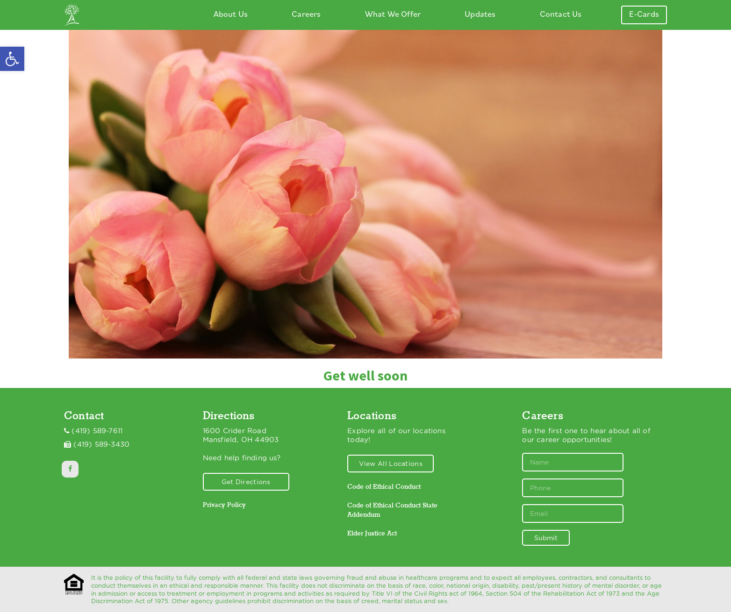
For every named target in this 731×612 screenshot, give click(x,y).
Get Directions (246, 481)
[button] (12, 59)
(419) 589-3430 (101, 444)
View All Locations (391, 463)
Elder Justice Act (372, 533)
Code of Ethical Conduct (384, 486)
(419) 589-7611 (97, 431)
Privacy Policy (224, 504)
